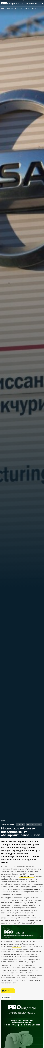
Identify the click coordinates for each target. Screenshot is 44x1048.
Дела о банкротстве (34, 824)
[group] (9, 8)
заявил (4, 944)
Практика (20, 824)
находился (16, 946)
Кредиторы (6, 997)
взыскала (34, 889)
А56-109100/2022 (26, 876)
